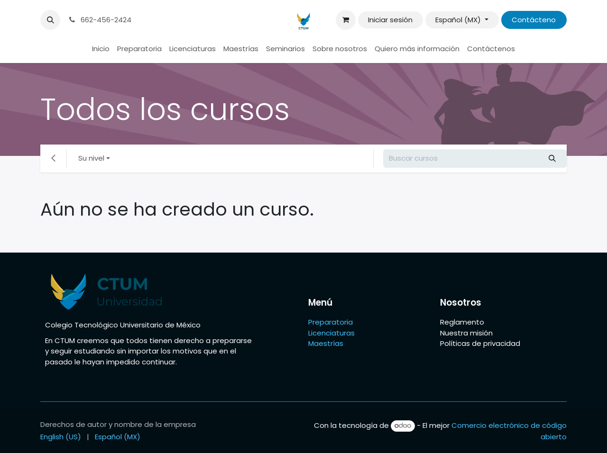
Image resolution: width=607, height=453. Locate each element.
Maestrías (326, 343)
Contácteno (534, 20)
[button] (50, 20)
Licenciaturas (331, 333)
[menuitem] (100, 49)
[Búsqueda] (552, 158)
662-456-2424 (99, 20)
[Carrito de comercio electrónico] (346, 20)
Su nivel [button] (91, 158)
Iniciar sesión (390, 20)
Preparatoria (330, 322)
